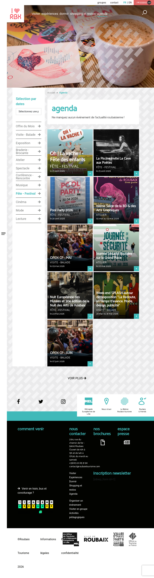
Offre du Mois (25, 126)
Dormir (64, 13)
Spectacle (22, 168)
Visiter (36, 13)
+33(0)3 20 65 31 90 (78, 463)
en (130, 2)
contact (114, 2)
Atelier (20, 159)
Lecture (21, 218)
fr (124, 2)
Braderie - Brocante (22, 151)
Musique (22, 185)
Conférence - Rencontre (24, 177)
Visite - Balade (25, 134)
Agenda (102, 13)
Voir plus (77, 378)
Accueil (51, 93)
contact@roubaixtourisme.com (84, 467)
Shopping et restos (83, 13)
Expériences (50, 13)
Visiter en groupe (78, 509)
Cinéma (21, 202)
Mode (20, 210)
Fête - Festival (25, 193)
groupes (101, 2)
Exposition (23, 143)
